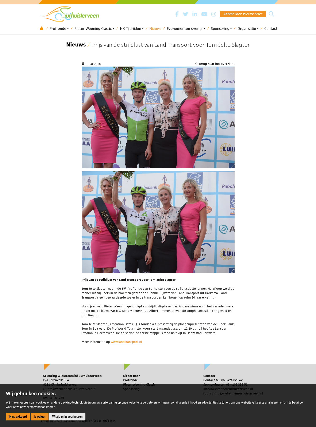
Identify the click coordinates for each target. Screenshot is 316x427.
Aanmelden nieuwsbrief (243, 14)
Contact (270, 28)
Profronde (58, 28)
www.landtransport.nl (126, 342)
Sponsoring (220, 28)
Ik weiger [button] (40, 416)
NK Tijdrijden (130, 28)
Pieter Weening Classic (93, 28)
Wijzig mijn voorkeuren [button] (67, 416)
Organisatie (247, 28)
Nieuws (155, 28)
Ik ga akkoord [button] (18, 416)
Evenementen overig (185, 28)
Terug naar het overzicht (217, 64)
